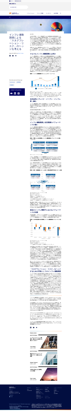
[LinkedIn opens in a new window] (15, 93)
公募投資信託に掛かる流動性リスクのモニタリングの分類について (46, 407)
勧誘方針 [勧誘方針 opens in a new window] (39, 403)
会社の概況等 (56, 393)
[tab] (11, 1)
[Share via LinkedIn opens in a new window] (9, 55)
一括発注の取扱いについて (50, 406)
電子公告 (34, 405)
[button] (18, 7)
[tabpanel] (35, 6)
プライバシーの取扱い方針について (46, 403)
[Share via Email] (12, 55)
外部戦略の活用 (38, 395)
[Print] (15, 55)
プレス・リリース (47, 397)
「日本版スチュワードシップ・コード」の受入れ (44, 405)
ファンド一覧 (47, 390)
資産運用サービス (38, 391)
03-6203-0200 (29, 390)
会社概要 (55, 389)
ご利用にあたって (34, 403)
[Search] (60, 13)
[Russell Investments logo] (14, 13)
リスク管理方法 (54, 405)
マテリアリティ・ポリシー (42, 406)
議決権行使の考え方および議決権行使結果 (46, 404)
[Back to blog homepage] (10, 17)
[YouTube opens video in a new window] (11, 93)
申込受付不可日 (47, 391)
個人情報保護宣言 (55, 403)
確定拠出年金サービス (39, 392)
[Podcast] (18, 93)
